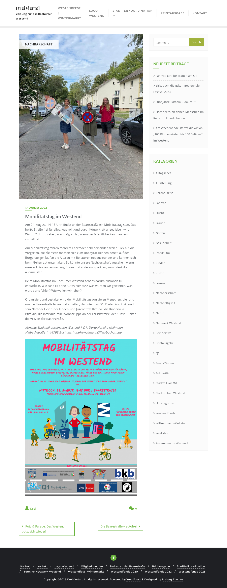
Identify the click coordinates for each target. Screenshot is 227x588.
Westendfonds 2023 (192, 571)
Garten (160, 233)
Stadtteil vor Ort (166, 383)
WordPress (133, 579)
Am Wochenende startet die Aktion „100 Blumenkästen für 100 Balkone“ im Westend (178, 134)
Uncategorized (165, 403)
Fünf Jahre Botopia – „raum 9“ (176, 102)
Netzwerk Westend (168, 323)
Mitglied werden (92, 566)
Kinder (160, 263)
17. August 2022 (36, 207)
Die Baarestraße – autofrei (118, 526)
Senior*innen (165, 363)
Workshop (162, 433)
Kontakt (25, 566)
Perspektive (163, 333)
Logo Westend (64, 566)
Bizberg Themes (172, 579)
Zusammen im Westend (172, 443)
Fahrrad (161, 203)
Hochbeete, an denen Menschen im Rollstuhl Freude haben (178, 115)
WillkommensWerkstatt (171, 423)
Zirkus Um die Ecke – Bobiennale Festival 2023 (176, 89)
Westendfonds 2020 (124, 571)
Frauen (160, 223)
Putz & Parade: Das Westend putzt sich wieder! (43, 528)
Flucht (160, 213)
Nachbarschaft (166, 293)
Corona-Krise (164, 193)
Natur (160, 313)
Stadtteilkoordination (191, 566)
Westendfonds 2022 (158, 571)
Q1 (158, 353)
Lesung (160, 283)
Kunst (160, 273)
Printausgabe (165, 343)
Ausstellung (164, 183)
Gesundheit (163, 243)
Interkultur (163, 253)
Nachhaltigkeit (165, 303)
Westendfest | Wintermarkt (86, 571)
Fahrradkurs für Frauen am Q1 (176, 76)
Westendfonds (165, 413)
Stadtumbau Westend (170, 393)
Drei (30, 508)
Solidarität (163, 373)
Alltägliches (163, 173)
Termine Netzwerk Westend (42, 571)
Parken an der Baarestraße (127, 566)
